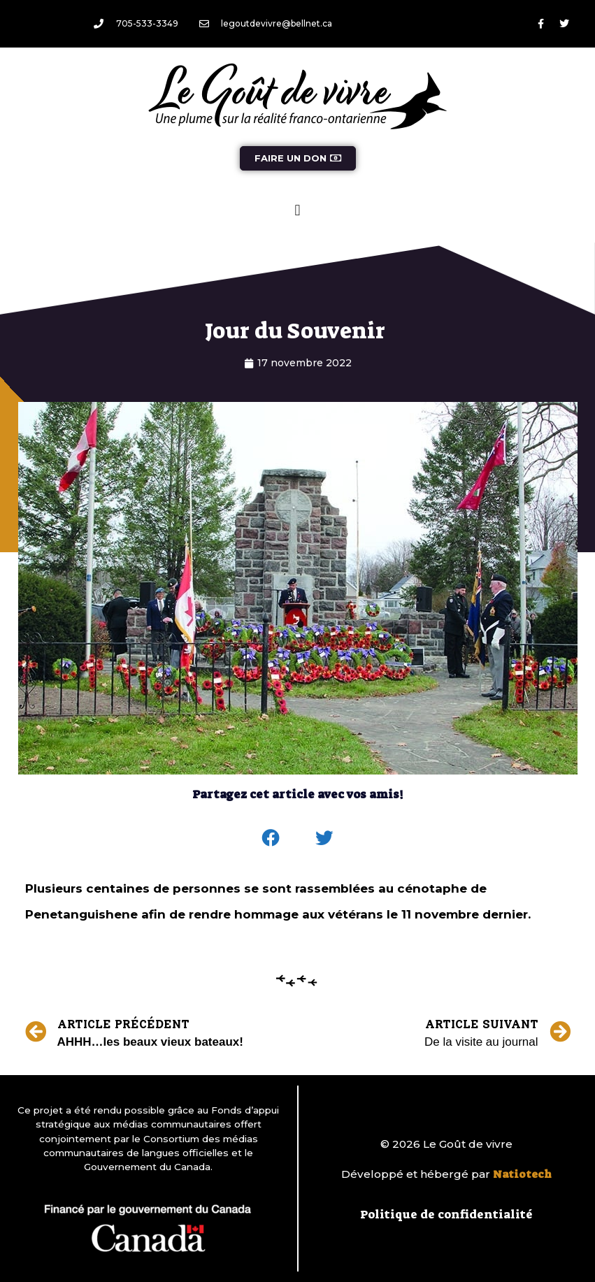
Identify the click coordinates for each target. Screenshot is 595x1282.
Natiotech (522, 1174)
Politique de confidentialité (446, 1214)
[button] (297, 210)
